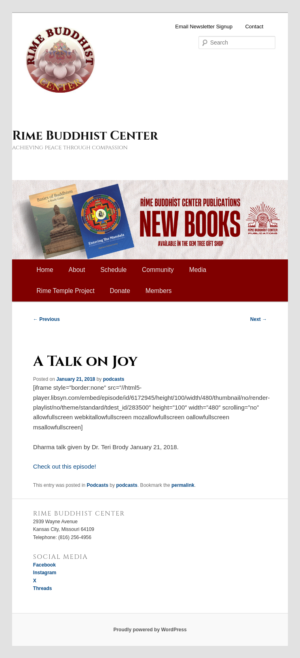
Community (158, 269)
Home (44, 269)
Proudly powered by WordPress (149, 630)
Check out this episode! (64, 466)
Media (197, 269)
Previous (46, 319)
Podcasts (97, 485)
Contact (254, 26)
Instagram (44, 572)
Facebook (44, 565)
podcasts (114, 379)
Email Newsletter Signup (203, 26)
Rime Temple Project (65, 290)
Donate (120, 290)
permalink (182, 485)
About (77, 269)
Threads (42, 588)
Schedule (113, 269)
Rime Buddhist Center (85, 136)
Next (258, 319)
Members (159, 290)
